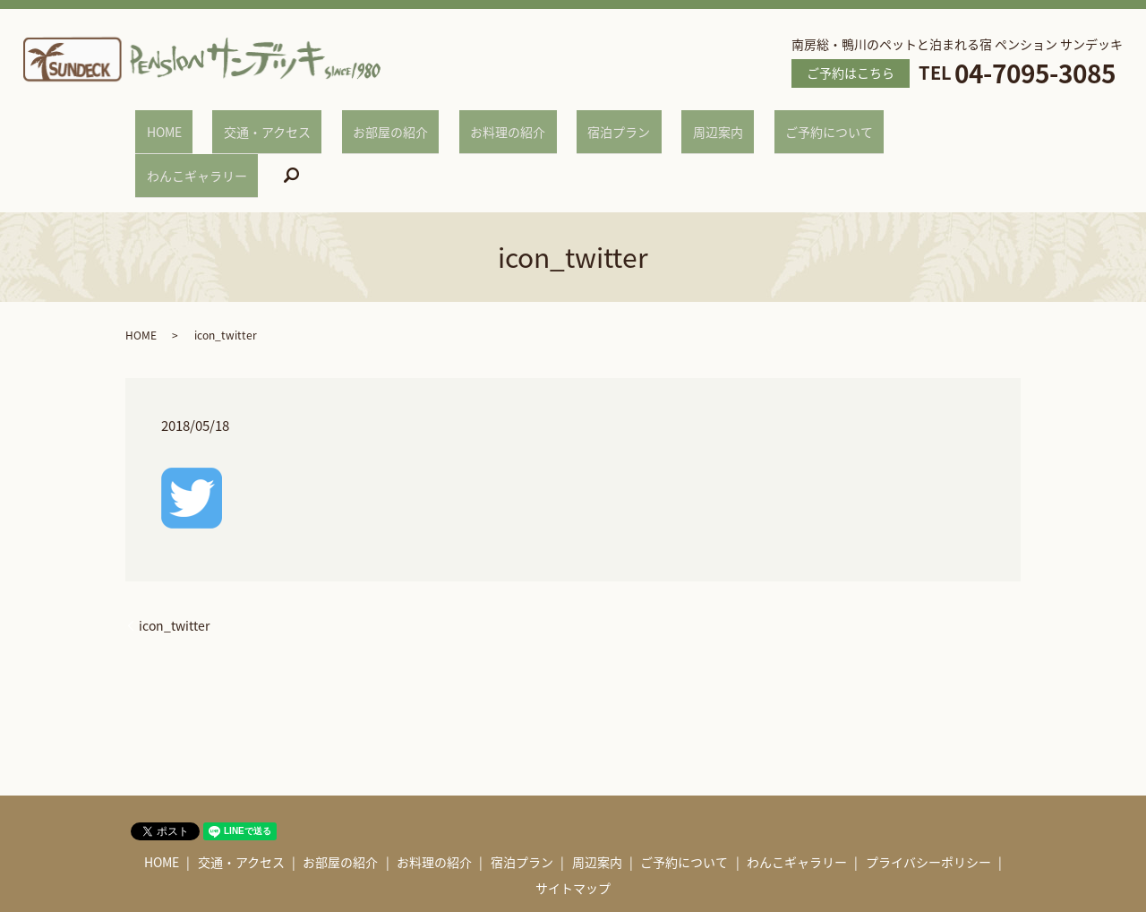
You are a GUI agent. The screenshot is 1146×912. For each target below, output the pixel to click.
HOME (210, 123)
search (940, 124)
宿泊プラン (576, 123)
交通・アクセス (291, 123)
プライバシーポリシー (928, 802)
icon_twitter (174, 565)
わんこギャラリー (856, 123)
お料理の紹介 (488, 123)
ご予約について (742, 123)
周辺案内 (653, 123)
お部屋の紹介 (392, 123)
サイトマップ (573, 828)
